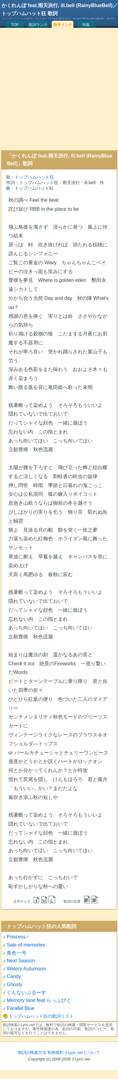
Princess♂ (18, 936)
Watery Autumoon (26, 968)
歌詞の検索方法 (32, 1052)
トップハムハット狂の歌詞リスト (41, 1016)
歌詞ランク (38, 25)
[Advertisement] (58, 89)
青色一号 (16, 953)
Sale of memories (26, 944)
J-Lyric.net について (82, 1052)
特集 (86, 25)
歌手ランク (63, 25)
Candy (14, 976)
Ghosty (14, 984)
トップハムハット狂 (34, 177)
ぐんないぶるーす (26, 992)
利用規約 (55, 1052)
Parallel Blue (20, 1008)
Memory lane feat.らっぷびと (39, 1000)
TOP (15, 25)
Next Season (21, 960)
